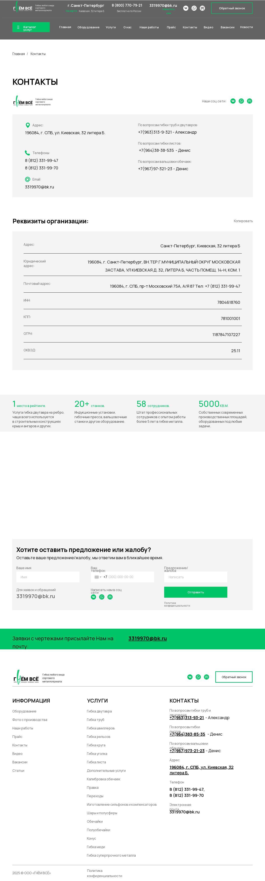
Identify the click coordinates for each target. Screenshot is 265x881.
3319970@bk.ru (163, 5)
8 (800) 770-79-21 (127, 5)
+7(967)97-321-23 (155, 168)
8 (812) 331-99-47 (41, 160)
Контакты (38, 54)
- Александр (217, 717)
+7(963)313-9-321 (155, 132)
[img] (33, 6)
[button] (232, 8)
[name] (48, 577)
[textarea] (196, 577)
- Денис (214, 734)
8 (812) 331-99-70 (41, 168)
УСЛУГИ (97, 700)
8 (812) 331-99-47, (187, 789)
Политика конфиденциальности (177, 604)
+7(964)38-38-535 (156, 150)
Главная (18, 54)
